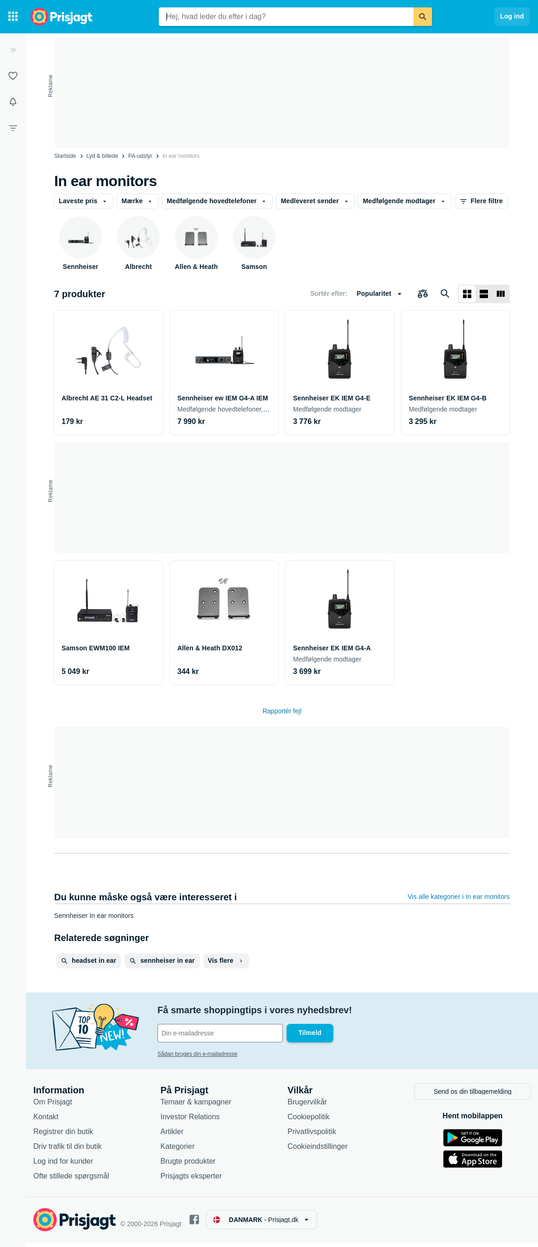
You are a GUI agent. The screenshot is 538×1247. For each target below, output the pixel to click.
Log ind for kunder (63, 1165)
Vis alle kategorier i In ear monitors (459, 896)
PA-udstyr (140, 156)
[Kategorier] (13, 16)
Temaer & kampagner (196, 1106)
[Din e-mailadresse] (220, 1033)
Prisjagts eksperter (191, 1180)
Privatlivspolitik (312, 1136)
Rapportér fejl (282, 711)
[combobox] (286, 16)
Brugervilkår (307, 1106)
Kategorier (178, 1150)
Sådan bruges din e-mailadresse (197, 1054)
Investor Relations (190, 1121)
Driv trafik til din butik (67, 1150)
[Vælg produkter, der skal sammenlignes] (422, 294)
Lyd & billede (102, 156)
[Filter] (13, 127)
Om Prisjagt (52, 1106)
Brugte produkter (188, 1165)
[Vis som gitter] (467, 294)
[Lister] (13, 76)
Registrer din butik (63, 1136)
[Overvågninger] (13, 102)
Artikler (172, 1136)
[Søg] (422, 16)
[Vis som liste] (483, 294)
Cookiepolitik (309, 1121)
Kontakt (45, 1121)
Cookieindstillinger (318, 1150)
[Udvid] (13, 50)
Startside (65, 156)
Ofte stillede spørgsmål (71, 1180)
